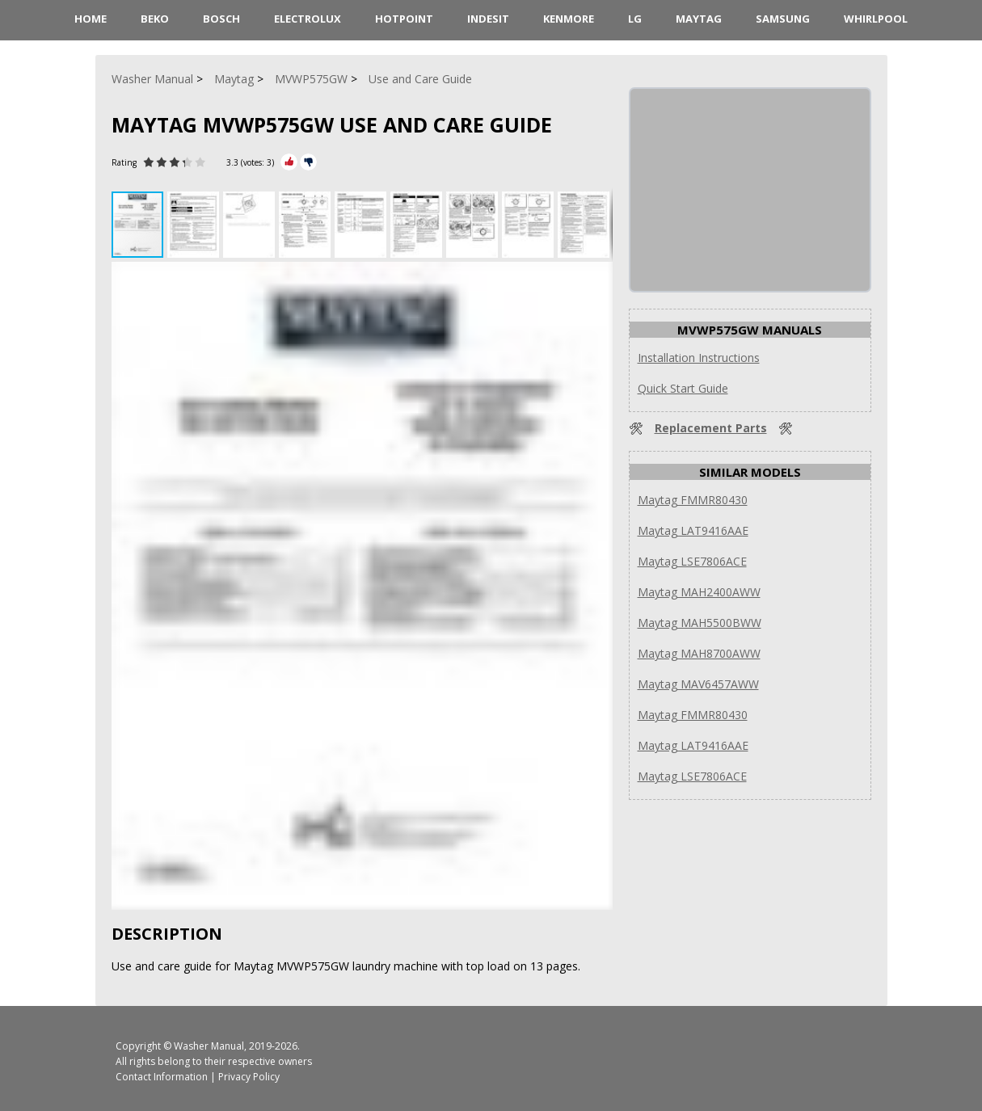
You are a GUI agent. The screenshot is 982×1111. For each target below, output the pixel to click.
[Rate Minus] (308, 162)
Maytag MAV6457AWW (698, 684)
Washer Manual (209, 1046)
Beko (155, 18)
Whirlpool (876, 18)
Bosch (221, 18)
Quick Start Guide (683, 388)
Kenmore (568, 18)
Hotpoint (404, 18)
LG (635, 18)
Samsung (783, 18)
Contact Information (162, 1077)
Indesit (488, 18)
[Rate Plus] (288, 162)
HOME (90, 18)
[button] (195, 224)
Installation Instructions (699, 357)
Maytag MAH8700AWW (699, 653)
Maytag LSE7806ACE (692, 561)
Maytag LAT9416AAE (693, 530)
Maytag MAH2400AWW (699, 592)
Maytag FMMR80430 (693, 499)
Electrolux (307, 18)
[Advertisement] (751, 190)
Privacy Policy (249, 1077)
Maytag (699, 18)
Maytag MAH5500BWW (699, 622)
